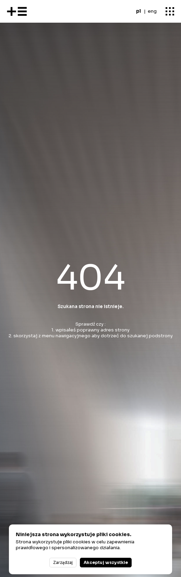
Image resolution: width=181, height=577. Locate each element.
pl (138, 11)
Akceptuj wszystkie (106, 562)
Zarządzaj (63, 562)
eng (152, 11)
